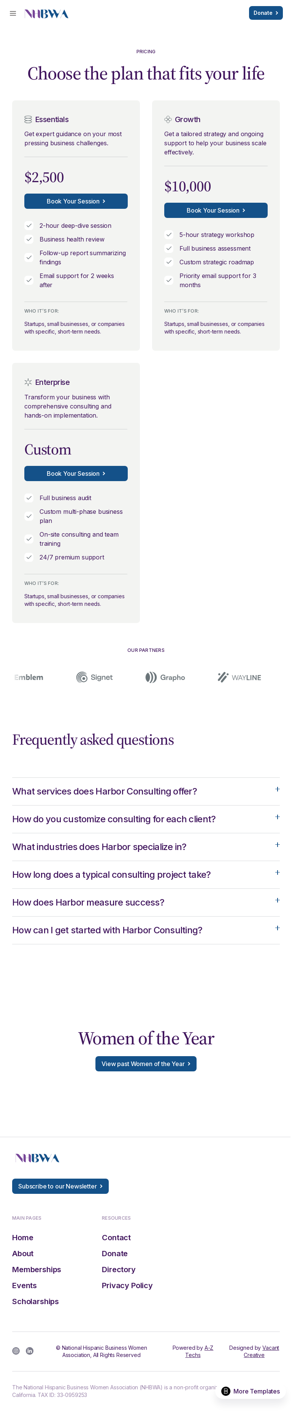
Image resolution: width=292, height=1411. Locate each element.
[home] (46, 13)
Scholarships (35, 1301)
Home (22, 1237)
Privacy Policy (127, 1285)
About (22, 1253)
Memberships (36, 1269)
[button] (13, 12)
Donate (115, 1253)
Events (24, 1285)
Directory (119, 1269)
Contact (116, 1237)
